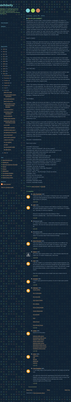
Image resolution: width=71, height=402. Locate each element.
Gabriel (35, 251)
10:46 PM (35, 201)
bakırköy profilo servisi (38, 339)
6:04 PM (35, 228)
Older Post (67, 390)
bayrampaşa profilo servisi (39, 337)
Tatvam (4, 166)
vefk (34, 357)
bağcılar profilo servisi (38, 336)
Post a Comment (32, 386)
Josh (34, 260)
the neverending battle (9, 147)
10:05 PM (35, 257)
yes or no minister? (8, 109)
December (7, 75)
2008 (4, 64)
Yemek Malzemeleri (38, 311)
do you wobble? (8, 142)
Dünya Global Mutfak (38, 307)
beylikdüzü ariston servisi (39, 348)
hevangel (35, 278)
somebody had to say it (9, 130)
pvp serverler (36, 314)
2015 (4, 49)
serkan (35, 330)
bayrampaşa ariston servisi (39, 346)
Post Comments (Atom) (39, 393)
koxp (34, 318)
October (6, 80)
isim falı (35, 359)
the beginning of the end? (10, 132)
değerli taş (35, 361)
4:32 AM (35, 218)
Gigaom (4, 168)
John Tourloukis (37, 194)
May (5, 152)
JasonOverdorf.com (7, 160)
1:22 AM (35, 237)
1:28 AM (35, 383)
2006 (4, 68)
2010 (4, 59)
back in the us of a (8, 101)
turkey (34, 354)
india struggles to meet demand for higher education (9, 105)
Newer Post (29, 390)
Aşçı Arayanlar (36, 296)
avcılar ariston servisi (38, 341)
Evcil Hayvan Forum (38, 325)
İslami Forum (36, 321)
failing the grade (8, 92)
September (7, 83)
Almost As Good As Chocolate (10, 164)
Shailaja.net (5, 162)
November (7, 78)
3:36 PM (35, 365)
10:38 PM (35, 275)
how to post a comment (9, 137)
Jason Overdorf (37, 241)
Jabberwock (6, 171)
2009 (4, 61)
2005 (4, 71)
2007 (4, 66)
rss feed (6, 144)
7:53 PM (35, 248)
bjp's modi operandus (9, 98)
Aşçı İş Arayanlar (37, 293)
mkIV (34, 205)
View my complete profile (7, 187)
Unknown (35, 287)
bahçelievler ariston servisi (39, 345)
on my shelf (7, 125)
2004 (4, 73)
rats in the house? (8, 134)
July (5, 87)
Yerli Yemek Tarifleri (38, 300)
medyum (35, 363)
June (5, 90)
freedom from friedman (9, 118)
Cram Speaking (37, 368)
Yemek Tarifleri (36, 289)
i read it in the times (9, 139)
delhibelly (6, 5)
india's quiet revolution (9, 127)
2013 (4, 51)
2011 (4, 56)
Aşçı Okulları (36, 303)
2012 (4, 54)
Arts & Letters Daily (7, 175)
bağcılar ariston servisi (38, 343)
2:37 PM (35, 350)
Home (48, 390)
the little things (7, 149)
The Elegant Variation (8, 173)
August (6, 85)
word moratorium (8, 116)
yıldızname (35, 355)
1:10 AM (35, 284)
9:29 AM (35, 327)
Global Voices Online (8, 177)
